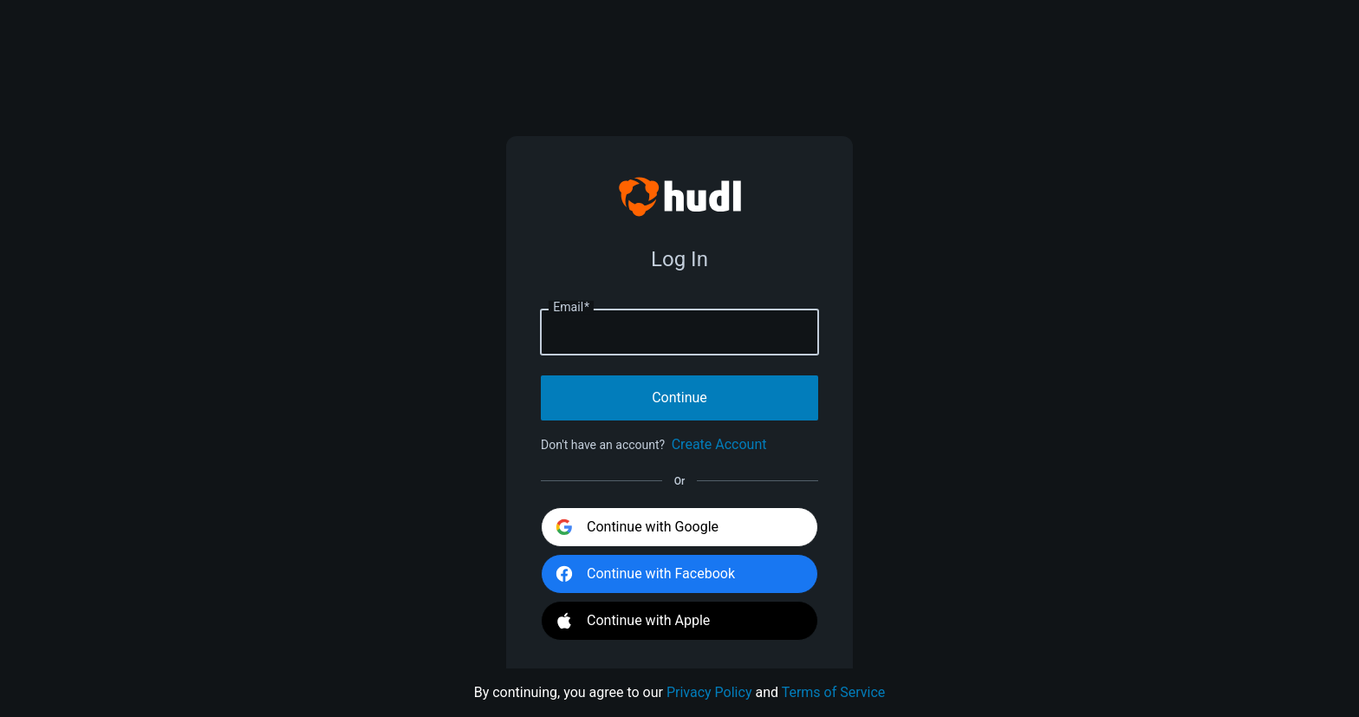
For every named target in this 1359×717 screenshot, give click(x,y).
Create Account (719, 444)
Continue (679, 397)
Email (571, 308)
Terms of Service (834, 692)
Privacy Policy (709, 692)
